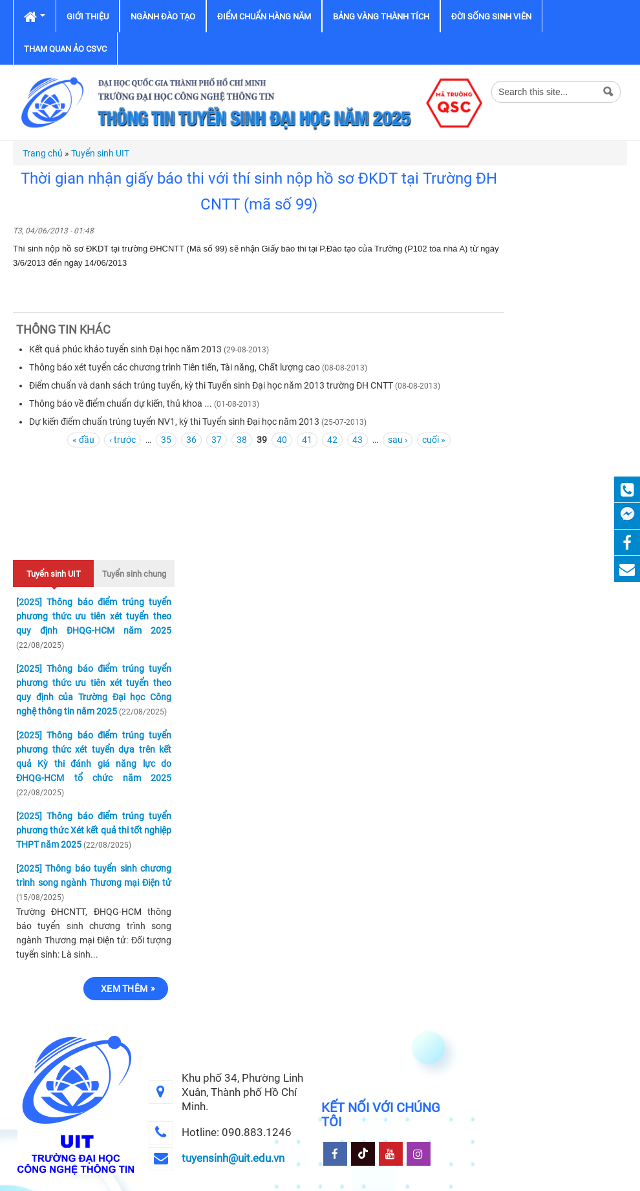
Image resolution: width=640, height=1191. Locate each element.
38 (242, 440)
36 (191, 440)
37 (216, 440)
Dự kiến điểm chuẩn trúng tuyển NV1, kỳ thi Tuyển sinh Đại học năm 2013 (174, 421)
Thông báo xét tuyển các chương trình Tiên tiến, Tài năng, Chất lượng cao (174, 367)
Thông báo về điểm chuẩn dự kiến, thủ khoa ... (121, 403)
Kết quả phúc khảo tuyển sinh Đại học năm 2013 (125, 349)
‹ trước (122, 440)
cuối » (433, 440)
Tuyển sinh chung (134, 574)
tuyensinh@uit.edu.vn (233, 1158)
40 (282, 440)
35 (166, 440)
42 (332, 440)
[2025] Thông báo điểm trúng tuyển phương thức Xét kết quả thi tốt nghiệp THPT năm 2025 (93, 830)
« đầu (83, 440)
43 (357, 440)
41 (307, 440)
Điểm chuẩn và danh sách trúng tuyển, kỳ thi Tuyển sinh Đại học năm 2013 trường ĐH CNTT (211, 385)
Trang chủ (43, 153)
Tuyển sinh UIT (100, 153)
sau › (397, 440)
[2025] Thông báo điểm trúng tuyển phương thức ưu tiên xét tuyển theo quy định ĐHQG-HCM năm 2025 (93, 616)
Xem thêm (124, 988)
